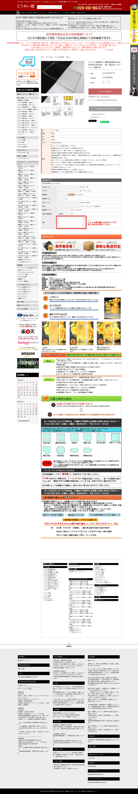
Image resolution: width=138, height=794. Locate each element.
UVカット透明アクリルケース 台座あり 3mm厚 (25, 182)
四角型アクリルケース (75, 629)
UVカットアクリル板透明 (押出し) (27, 109)
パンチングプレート (23, 158)
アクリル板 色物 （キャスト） (26, 129)
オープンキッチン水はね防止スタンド (28, 267)
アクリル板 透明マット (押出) (51, 572)
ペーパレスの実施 (22, 309)
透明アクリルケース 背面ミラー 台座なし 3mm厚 (26, 178)
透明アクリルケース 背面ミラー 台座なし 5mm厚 (26, 225)
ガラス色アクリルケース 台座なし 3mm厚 (27, 202)
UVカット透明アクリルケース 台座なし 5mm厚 (25, 233)
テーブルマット (99, 566)
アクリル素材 (21, 137)
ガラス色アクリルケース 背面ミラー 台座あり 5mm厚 (27, 252)
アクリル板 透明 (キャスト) (50, 571)
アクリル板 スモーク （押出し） (27, 125)
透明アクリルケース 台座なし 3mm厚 (26, 171)
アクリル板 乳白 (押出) (49, 577)
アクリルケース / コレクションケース (78, 579)
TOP (42, 57)
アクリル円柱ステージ (24, 289)
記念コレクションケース (24, 270)
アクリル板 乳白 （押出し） (26, 116)
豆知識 (78, 12)
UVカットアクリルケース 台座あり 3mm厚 (80, 591)
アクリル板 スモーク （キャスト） (28, 127)
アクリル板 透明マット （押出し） (28, 107)
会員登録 (50, 12)
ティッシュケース (99, 576)
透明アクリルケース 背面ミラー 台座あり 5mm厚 (26, 221)
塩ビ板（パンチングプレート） (77, 571)
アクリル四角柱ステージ (24, 287)
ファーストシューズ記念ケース (103, 582)
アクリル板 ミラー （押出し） (26, 132)
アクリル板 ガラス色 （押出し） (27, 120)
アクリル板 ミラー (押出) (50, 588)
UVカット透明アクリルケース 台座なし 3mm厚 (25, 186)
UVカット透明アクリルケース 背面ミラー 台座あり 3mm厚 (26, 190)
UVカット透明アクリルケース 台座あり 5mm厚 (25, 229)
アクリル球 (21, 142)
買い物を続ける (95, 117)
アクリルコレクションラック (26, 272)
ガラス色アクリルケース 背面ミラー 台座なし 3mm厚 (27, 210)
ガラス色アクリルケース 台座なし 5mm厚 (27, 248)
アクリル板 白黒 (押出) (49, 574)
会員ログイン (57, 12)
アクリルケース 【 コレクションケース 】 (27, 163)
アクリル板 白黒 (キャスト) (50, 575)
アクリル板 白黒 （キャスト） (26, 114)
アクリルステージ (23, 294)
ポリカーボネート (22, 150)
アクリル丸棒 (21, 140)
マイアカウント (43, 12)
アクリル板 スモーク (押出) (50, 584)
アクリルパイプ (22, 144)
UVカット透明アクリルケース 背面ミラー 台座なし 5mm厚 (26, 241)
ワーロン (20, 134)
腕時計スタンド (22, 298)
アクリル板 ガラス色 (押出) (50, 580)
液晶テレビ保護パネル (49, 564)
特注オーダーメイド (23, 305)
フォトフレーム (99, 579)
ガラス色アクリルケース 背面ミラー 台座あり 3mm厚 (27, 206)
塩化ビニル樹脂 (21, 156)
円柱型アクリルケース (24, 259)
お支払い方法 (24, 12)
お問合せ (83, 12)
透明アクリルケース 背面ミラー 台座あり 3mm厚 (26, 175)
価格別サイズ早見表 (23, 100)
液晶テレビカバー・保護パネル (26, 94)
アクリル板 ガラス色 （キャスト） (28, 123)
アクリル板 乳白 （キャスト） (26, 118)
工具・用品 (20, 302)
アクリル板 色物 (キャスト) (50, 587)
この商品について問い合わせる (105, 109)
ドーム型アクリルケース (24, 262)
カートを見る (65, 12)
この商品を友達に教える (98, 114)
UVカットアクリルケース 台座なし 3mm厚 (80, 592)
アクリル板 (20, 98)
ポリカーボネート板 (23, 152)
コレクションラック (100, 577)
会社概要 (72, 12)
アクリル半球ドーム (23, 147)
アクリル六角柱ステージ (24, 291)
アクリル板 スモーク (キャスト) (52, 585)
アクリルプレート (23, 296)
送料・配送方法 (33, 12)
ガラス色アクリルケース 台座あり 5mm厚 (27, 244)
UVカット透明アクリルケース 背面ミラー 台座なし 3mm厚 (26, 194)
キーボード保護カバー (24, 281)
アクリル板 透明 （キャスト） (26, 104)
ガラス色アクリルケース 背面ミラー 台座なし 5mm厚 (27, 256)
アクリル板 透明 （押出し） (26, 102)
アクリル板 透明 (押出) (49, 569)
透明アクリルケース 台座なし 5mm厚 (26, 217)
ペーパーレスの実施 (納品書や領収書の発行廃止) (102, 100)
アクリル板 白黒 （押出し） (26, 111)
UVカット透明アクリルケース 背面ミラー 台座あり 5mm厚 (26, 237)
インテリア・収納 (23, 274)
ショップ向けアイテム (23, 284)
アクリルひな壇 (22, 276)
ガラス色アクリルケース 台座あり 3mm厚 (27, 198)
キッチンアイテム (99, 571)
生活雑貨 (19, 265)
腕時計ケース (21, 279)
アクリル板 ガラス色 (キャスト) (52, 582)
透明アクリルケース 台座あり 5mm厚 (26, 213)
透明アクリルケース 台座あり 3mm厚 (26, 167)
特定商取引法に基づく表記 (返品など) (99, 97)
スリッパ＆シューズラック (101, 580)
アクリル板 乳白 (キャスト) (50, 579)
